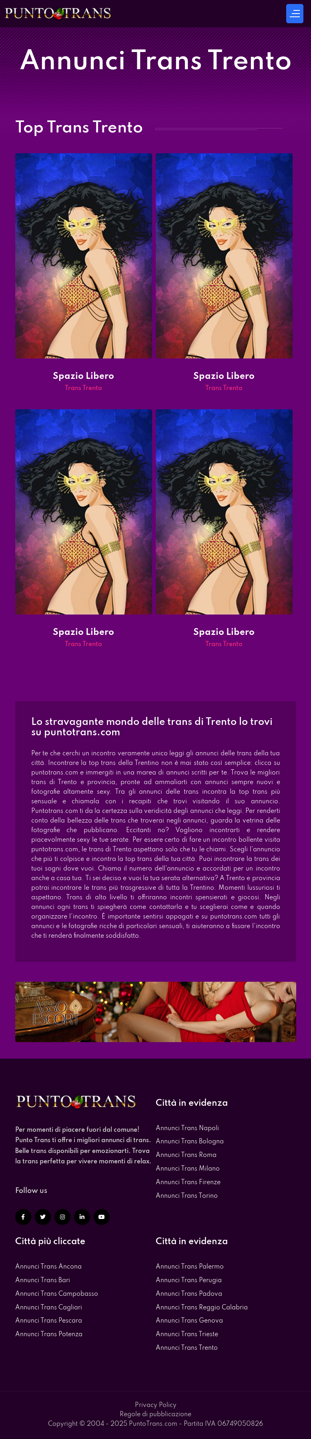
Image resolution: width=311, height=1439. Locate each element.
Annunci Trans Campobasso (56, 1294)
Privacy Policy (156, 1405)
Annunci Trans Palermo (190, 1267)
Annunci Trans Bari (42, 1280)
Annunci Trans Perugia (189, 1280)
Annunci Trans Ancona (48, 1267)
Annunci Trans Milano (188, 1169)
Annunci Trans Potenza (48, 1334)
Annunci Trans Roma (186, 1155)
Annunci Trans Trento (187, 1348)
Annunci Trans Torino (187, 1196)
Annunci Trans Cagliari (48, 1308)
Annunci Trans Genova (189, 1321)
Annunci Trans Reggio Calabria (202, 1308)
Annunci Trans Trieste (187, 1334)
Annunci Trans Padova (189, 1294)
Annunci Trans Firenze (188, 1182)
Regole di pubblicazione (155, 1414)
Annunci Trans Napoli (187, 1128)
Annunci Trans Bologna (190, 1142)
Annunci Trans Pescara (48, 1321)
